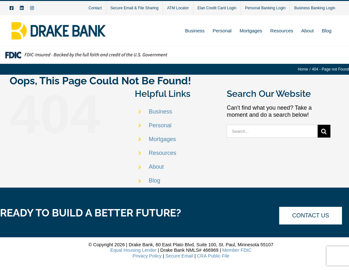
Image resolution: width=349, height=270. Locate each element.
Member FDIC (237, 250)
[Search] (324, 131)
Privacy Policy (147, 255)
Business (160, 111)
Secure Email (179, 255)
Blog (154, 180)
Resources (162, 153)
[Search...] (272, 131)
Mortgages (162, 139)
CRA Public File (213, 255)
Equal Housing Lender (133, 250)
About (156, 167)
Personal (160, 125)
